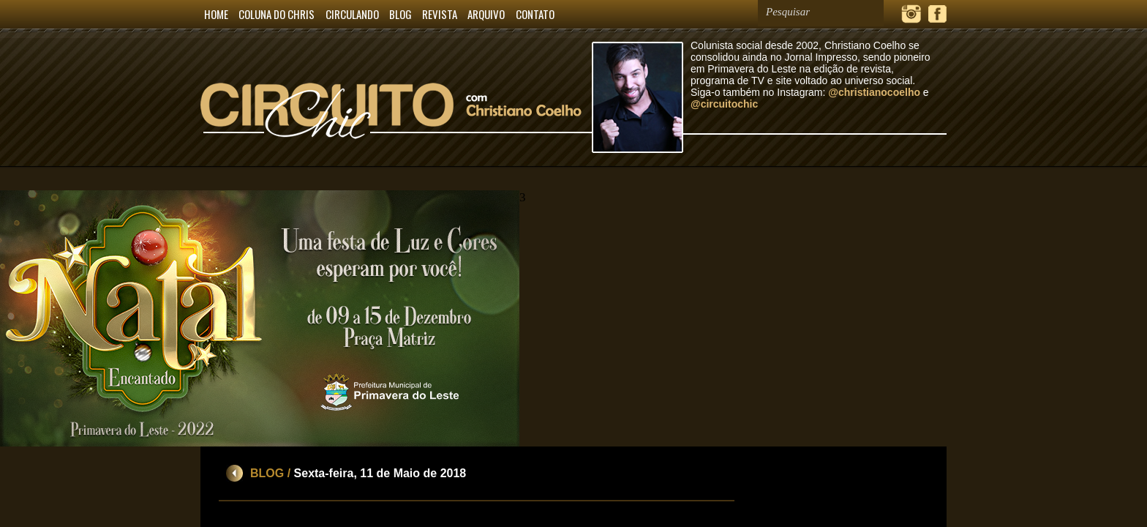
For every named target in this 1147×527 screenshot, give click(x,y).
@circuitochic (724, 104)
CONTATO (535, 14)
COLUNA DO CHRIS (276, 14)
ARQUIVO (486, 14)
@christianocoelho (874, 92)
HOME (216, 14)
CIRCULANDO (352, 14)
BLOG (400, 14)
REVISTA (439, 14)
